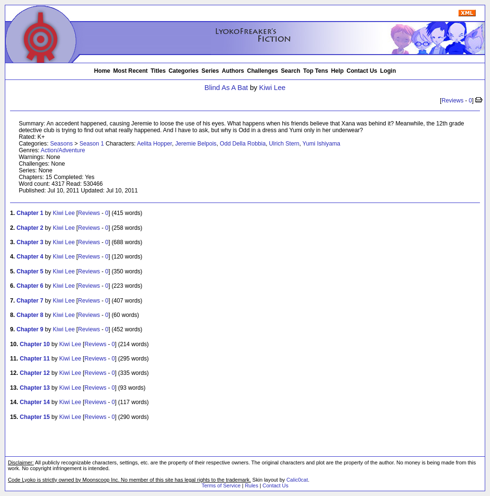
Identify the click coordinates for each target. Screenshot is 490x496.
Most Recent (130, 71)
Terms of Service (220, 485)
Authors (233, 71)
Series (210, 71)
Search (291, 71)
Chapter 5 (30, 271)
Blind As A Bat (226, 87)
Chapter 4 (30, 256)
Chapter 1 (30, 213)
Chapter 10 (35, 344)
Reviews (453, 100)
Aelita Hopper (154, 143)
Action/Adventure (63, 150)
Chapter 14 (35, 402)
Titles (158, 71)
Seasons (61, 143)
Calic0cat (297, 480)
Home (102, 71)
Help (337, 71)
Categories (183, 71)
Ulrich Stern (284, 143)
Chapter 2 (30, 228)
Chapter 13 (35, 387)
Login (388, 71)
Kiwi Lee (272, 87)
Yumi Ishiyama (321, 143)
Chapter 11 (35, 358)
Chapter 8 (30, 315)
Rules (251, 485)
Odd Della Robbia (243, 143)
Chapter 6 (30, 285)
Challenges (262, 71)
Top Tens (315, 71)
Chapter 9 (30, 329)
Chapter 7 (30, 300)
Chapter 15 (35, 417)
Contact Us (361, 71)
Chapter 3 (30, 242)
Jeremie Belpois (195, 143)
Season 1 (91, 143)
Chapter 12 (35, 373)
